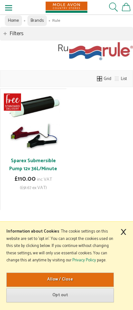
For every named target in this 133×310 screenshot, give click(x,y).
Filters (17, 33)
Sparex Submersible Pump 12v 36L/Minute (33, 165)
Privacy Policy (84, 260)
